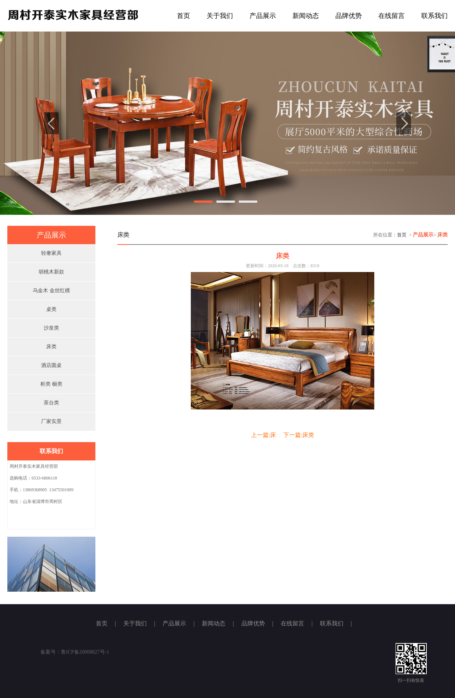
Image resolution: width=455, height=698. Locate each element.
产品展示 (263, 15)
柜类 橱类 (51, 384)
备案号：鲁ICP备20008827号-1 (74, 652)
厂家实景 (51, 421)
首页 (183, 15)
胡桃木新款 (51, 272)
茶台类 (51, 402)
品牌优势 (348, 15)
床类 (51, 346)
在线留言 (391, 15)
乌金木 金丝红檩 (51, 290)
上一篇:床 (263, 435)
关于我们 (220, 15)
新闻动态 (305, 15)
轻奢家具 (51, 253)
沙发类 (51, 328)
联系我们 (434, 15)
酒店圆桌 (51, 365)
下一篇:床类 (298, 435)
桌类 (51, 309)
